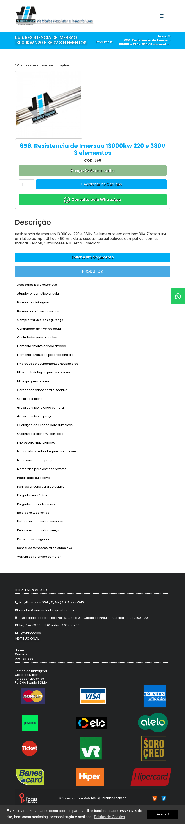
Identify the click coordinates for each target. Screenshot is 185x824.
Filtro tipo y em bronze (33, 381)
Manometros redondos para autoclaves (46, 451)
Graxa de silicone (30, 399)
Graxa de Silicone (28, 675)
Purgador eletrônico (32, 495)
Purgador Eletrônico (29, 679)
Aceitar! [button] (163, 814)
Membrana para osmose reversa (41, 469)
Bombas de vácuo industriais (38, 311)
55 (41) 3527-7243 (67, 602)
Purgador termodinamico (36, 504)
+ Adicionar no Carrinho (101, 184)
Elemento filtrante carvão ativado (41, 346)
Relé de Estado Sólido (31, 682)
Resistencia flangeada (33, 539)
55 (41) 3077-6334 (32, 602)
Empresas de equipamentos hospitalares (47, 363)
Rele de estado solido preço (38, 530)
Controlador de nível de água (39, 329)
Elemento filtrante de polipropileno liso (45, 355)
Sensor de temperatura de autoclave (44, 548)
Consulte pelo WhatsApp (92, 199)
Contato (21, 654)
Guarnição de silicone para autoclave (45, 425)
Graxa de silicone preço (34, 416)
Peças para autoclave (33, 478)
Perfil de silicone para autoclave (40, 486)
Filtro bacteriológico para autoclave (43, 372)
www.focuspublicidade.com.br (105, 798)
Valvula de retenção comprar (39, 557)
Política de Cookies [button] (109, 817)
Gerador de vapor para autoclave (42, 390)
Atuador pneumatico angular (38, 293)
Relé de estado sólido (33, 513)
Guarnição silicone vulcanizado (40, 434)
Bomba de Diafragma (31, 671)
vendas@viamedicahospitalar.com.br (46, 610)
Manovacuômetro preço (35, 460)
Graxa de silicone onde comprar (41, 407)
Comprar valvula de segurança (40, 320)
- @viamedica (28, 633)
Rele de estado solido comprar (40, 521)
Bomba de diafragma (33, 302)
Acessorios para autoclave (37, 285)
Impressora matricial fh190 (36, 442)
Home (19, 650)
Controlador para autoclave (38, 337)
